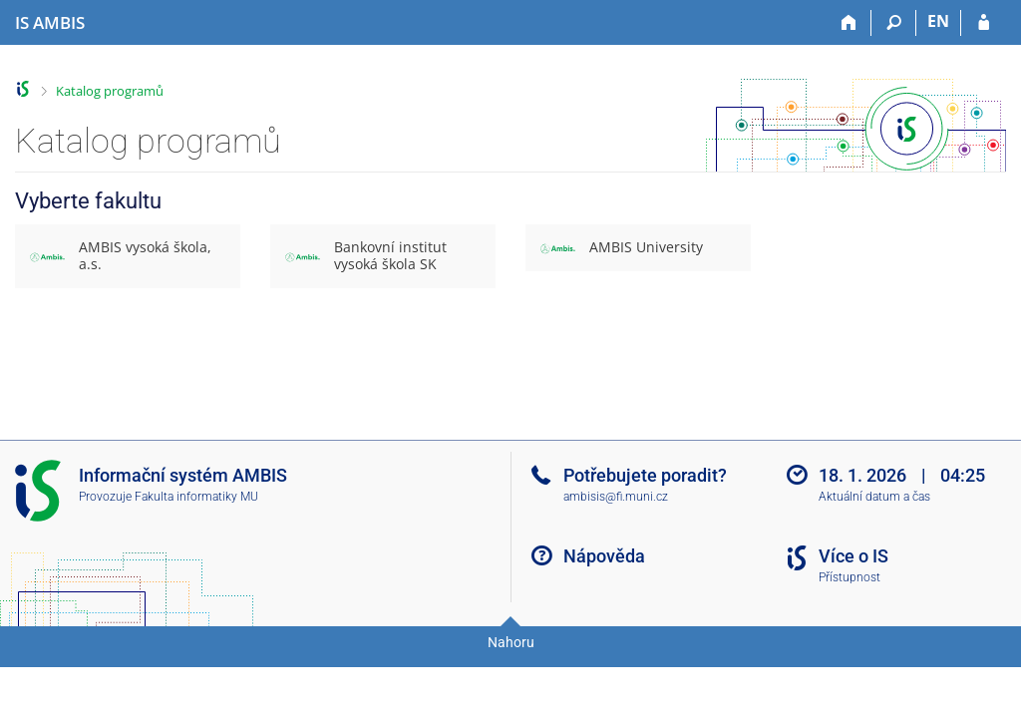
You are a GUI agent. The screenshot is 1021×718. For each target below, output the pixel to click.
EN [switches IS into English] (938, 21)
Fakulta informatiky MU (196, 497)
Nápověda (604, 555)
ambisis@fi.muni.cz (615, 497)
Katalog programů (110, 91)
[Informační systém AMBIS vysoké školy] (50, 23)
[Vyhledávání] (893, 23)
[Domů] (849, 23)
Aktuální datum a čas (874, 497)
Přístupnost (849, 577)
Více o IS (853, 555)
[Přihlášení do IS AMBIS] (983, 23)
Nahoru (511, 642)
